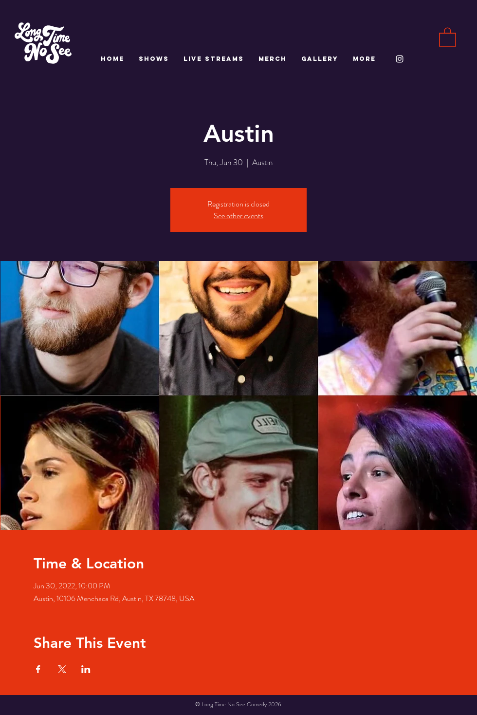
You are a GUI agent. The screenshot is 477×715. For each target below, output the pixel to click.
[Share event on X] (62, 669)
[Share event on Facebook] (38, 669)
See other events (238, 215)
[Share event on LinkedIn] (86, 669)
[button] (447, 36)
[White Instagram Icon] (399, 59)
